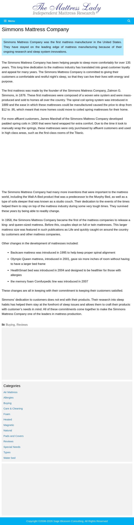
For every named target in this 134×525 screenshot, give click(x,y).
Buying (10, 324)
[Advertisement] (67, 164)
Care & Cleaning (13, 408)
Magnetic (8, 425)
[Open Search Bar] (129, 21)
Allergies (8, 397)
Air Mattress (10, 392)
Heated (7, 419)
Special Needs (11, 446)
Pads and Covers (13, 435)
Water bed (9, 457)
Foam (6, 414)
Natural (7, 430)
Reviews (22, 324)
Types (6, 452)
